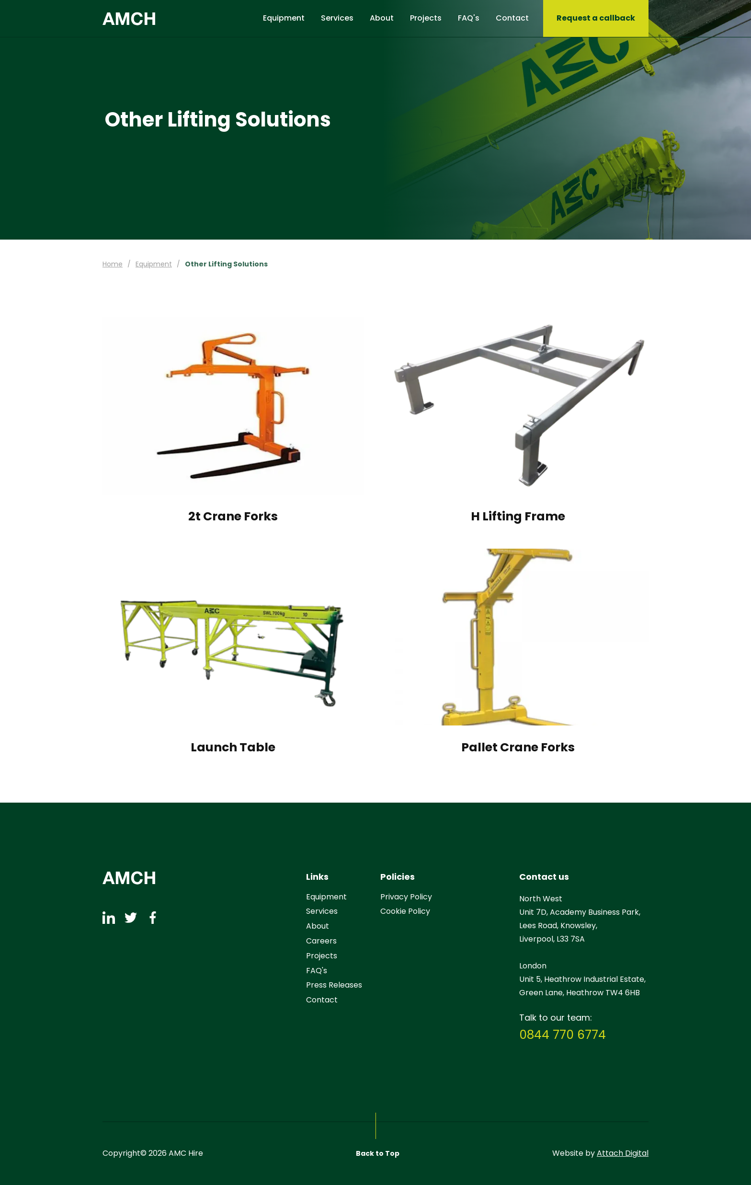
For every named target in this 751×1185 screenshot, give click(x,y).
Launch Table (233, 748)
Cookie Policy (405, 912)
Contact (512, 17)
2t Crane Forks (233, 517)
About (382, 17)
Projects (426, 17)
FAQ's (468, 17)
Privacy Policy (406, 897)
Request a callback (596, 17)
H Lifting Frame (518, 517)
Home (112, 264)
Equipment (284, 17)
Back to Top (377, 1153)
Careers (321, 941)
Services (337, 17)
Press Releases (334, 985)
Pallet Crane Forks (518, 748)
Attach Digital (623, 1154)
